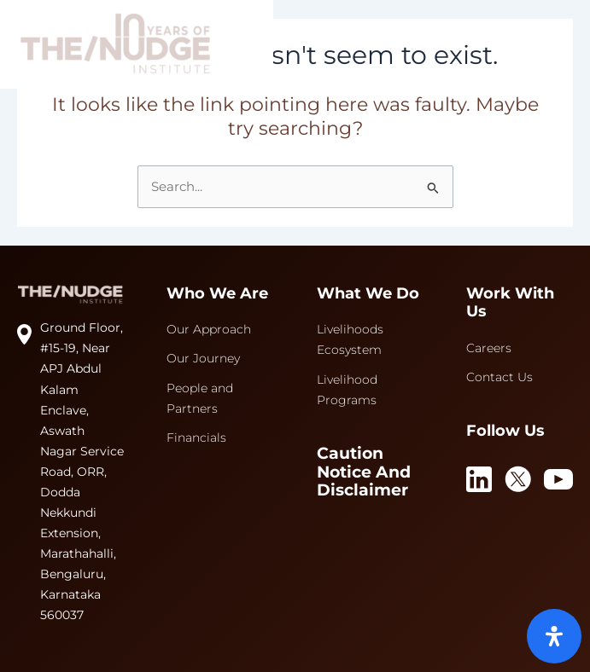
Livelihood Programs (347, 390)
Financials (196, 437)
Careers (488, 348)
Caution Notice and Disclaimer (364, 472)
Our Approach (208, 329)
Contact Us (499, 377)
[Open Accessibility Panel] (554, 636)
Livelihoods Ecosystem (350, 339)
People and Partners (199, 398)
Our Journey (203, 358)
